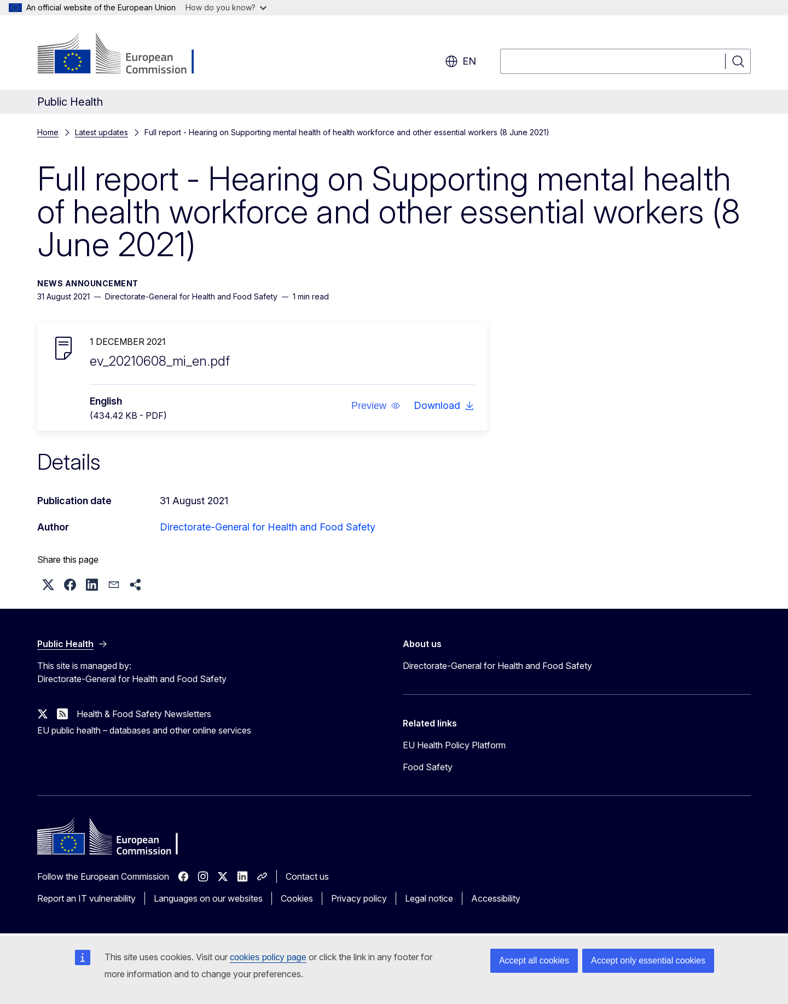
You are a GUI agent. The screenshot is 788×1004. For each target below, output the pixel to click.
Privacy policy (359, 898)
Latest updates (101, 132)
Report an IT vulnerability (86, 898)
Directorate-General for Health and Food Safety (267, 527)
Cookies (297, 898)
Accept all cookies (534, 960)
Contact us (307, 876)
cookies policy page (268, 957)
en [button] (460, 61)
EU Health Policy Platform (454, 745)
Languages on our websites (208, 898)
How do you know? (226, 7)
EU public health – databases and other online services (144, 730)
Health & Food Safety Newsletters (144, 713)
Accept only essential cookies (648, 960)
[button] (376, 406)
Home (48, 132)
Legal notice (429, 898)
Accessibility (495, 898)
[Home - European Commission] (125, 55)
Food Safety (428, 766)
